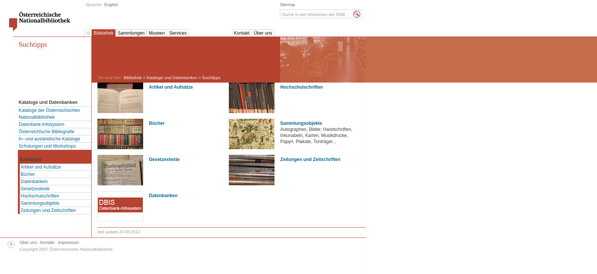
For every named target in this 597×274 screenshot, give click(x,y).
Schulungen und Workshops (47, 146)
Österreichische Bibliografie (46, 131)
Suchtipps (33, 44)
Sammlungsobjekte (40, 203)
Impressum (68, 242)
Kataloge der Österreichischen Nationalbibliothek (49, 114)
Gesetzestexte (35, 188)
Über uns (263, 33)
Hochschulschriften (40, 196)
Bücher (28, 174)
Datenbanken (34, 181)
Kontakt (242, 33)
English (111, 4)
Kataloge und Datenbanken (172, 77)
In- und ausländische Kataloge (49, 139)
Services (178, 33)
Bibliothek (103, 33)
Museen (157, 33)
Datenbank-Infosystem (41, 124)
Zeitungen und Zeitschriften (48, 210)
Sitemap (287, 4)
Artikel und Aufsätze (41, 167)
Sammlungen (131, 33)
